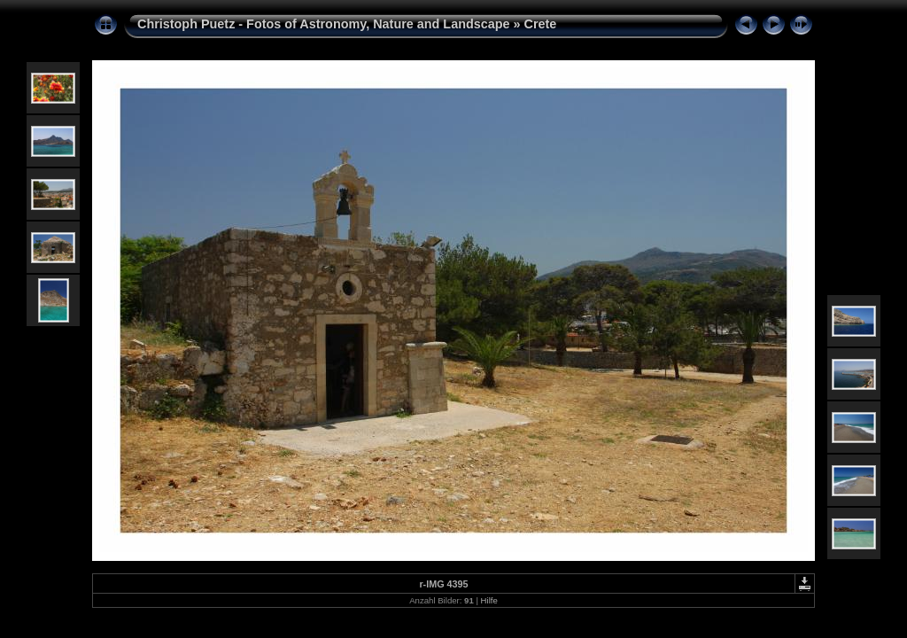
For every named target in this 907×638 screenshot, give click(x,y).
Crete (540, 24)
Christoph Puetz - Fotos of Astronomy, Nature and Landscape (323, 24)
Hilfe (489, 600)
